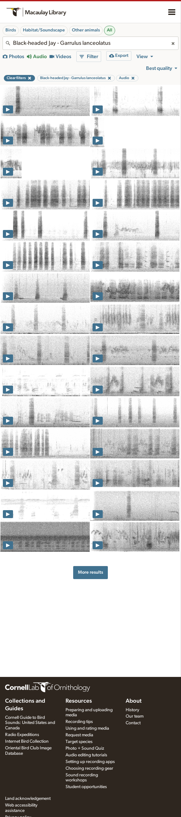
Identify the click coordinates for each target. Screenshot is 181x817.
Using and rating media (87, 728)
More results (90, 572)
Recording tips (79, 721)
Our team (134, 716)
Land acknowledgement (28, 798)
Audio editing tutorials (86, 755)
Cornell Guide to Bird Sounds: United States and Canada (30, 723)
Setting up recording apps (90, 762)
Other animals (86, 30)
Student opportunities (86, 787)
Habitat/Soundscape (44, 30)
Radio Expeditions (22, 735)
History (132, 710)
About (134, 701)
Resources (79, 701)
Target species (79, 741)
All (109, 30)
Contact (133, 723)
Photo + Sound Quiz (85, 748)
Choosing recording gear (89, 768)
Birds (10, 30)
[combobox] (90, 43)
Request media (79, 735)
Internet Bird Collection (27, 741)
